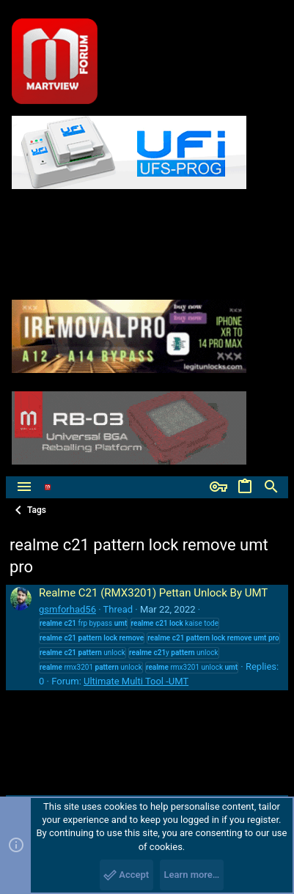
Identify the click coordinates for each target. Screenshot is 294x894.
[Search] (271, 487)
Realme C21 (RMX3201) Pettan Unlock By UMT (153, 592)
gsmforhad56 (67, 609)
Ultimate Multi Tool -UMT (136, 681)
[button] (24, 487)
